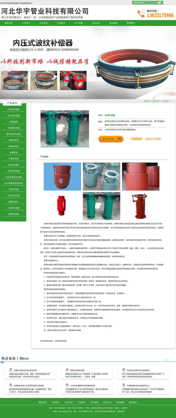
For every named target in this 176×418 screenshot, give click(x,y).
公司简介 (26, 23)
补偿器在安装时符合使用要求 (138, 370)
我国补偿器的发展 (77, 370)
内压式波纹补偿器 (13, 177)
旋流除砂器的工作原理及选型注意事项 (29, 386)
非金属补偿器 (13, 128)
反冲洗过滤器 (13, 115)
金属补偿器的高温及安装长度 (25, 370)
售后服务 (113, 23)
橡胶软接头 (14, 202)
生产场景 (79, 23)
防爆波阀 (14, 122)
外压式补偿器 (13, 195)
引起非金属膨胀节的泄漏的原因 (82, 386)
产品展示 (61, 23)
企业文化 (96, 23)
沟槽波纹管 (14, 140)
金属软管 (14, 152)
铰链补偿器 (14, 146)
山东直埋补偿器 (60, 341)
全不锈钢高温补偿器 (13, 183)
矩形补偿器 (14, 158)
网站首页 (9, 23)
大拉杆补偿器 (13, 109)
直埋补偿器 (14, 214)
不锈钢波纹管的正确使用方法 (138, 386)
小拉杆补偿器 (13, 208)
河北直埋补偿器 (46, 341)
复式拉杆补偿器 (13, 134)
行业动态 (44, 23)
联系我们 (131, 23)
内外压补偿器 (13, 171)
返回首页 (156, 101)
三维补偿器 (14, 189)
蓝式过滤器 (14, 165)
